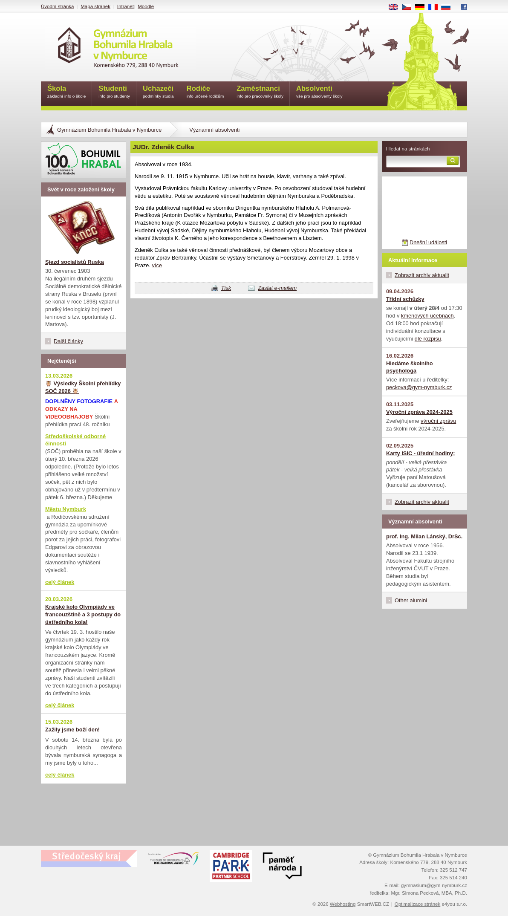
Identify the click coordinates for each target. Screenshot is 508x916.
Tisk (226, 288)
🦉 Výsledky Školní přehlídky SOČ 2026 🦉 (83, 387)
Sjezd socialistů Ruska (74, 262)
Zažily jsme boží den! (72, 729)
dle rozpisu (428, 338)
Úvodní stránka (57, 6)
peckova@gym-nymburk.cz (419, 387)
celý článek (59, 582)
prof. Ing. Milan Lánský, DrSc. (424, 536)
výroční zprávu (438, 421)
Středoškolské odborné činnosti (75, 440)
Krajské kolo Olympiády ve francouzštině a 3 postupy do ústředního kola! (83, 614)
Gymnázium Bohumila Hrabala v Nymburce (109, 130)
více (157, 265)
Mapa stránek (95, 6)
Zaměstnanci (260, 92)
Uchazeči (158, 92)
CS (409, 7)
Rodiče (205, 92)
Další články (68, 341)
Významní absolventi (214, 130)
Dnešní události (428, 242)
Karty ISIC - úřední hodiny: (420, 453)
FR (436, 7)
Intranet (125, 6)
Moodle (146, 6)
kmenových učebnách (427, 315)
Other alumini (411, 600)
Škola (66, 92)
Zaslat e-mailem (277, 288)
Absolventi (319, 92)
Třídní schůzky (405, 299)
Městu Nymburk (65, 509)
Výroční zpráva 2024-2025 (419, 412)
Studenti (114, 92)
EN (396, 7)
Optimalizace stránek (418, 904)
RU (449, 7)
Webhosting (343, 904)
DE (422, 7)
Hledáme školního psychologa (409, 367)
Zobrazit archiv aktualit (422, 275)
